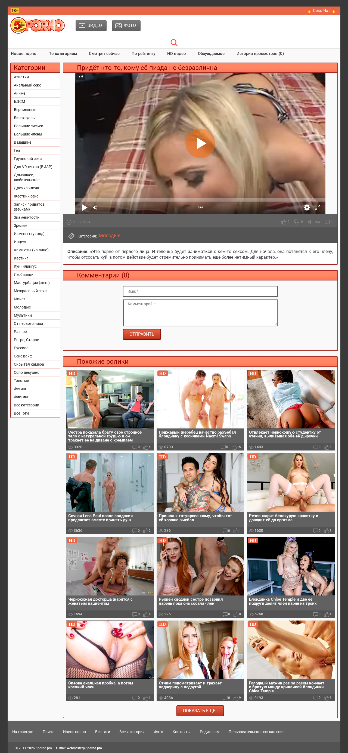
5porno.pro (44, 748)
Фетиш (20, 389)
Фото (158, 732)
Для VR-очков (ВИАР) (33, 167)
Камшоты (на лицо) (31, 250)
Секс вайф (23, 356)
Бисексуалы (25, 118)
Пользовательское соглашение (256, 732)
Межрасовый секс (30, 291)
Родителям (209, 732)
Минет (19, 299)
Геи (17, 150)
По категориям (62, 53)
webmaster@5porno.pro (84, 748)
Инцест (20, 242)
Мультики (23, 315)
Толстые (21, 380)
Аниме (19, 93)
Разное (20, 331)
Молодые (22, 307)
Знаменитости (26, 217)
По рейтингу (143, 53)
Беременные (25, 109)
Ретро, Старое (26, 340)
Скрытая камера (29, 364)
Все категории (26, 405)
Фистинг (21, 397)
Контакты (182, 732)
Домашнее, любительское (26, 177)
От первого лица (28, 323)
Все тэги (102, 732)
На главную (22, 732)
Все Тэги (21, 413)
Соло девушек (26, 372)
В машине (22, 142)
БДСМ (19, 101)
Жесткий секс (26, 196)
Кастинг (21, 258)
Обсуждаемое (211, 53)
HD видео (176, 53)
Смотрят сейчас (104, 53)
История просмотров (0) (260, 53)
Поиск (48, 732)
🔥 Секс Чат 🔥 (321, 10)
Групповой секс (28, 158)
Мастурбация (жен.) (32, 282)
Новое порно (23, 53)
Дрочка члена (26, 188)
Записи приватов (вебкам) (29, 206)
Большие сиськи (28, 126)
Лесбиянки (23, 274)
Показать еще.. (200, 710)
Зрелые (20, 225)
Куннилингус (25, 266)
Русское (21, 348)
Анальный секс (27, 85)
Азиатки (21, 77)
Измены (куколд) (29, 234)
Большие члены (28, 134)
